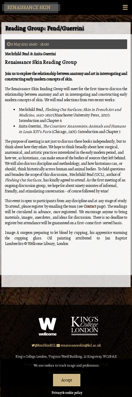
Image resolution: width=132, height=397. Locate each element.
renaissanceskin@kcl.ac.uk (78, 345)
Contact (90, 206)
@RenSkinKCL (44, 345)
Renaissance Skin (29, 7)
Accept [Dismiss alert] (66, 380)
